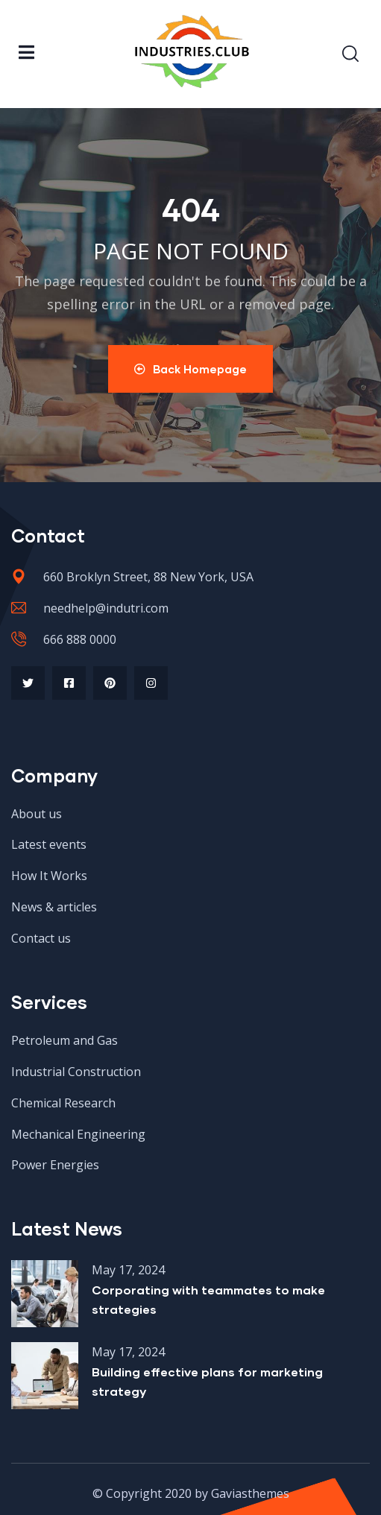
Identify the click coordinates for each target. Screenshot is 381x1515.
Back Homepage (190, 369)
